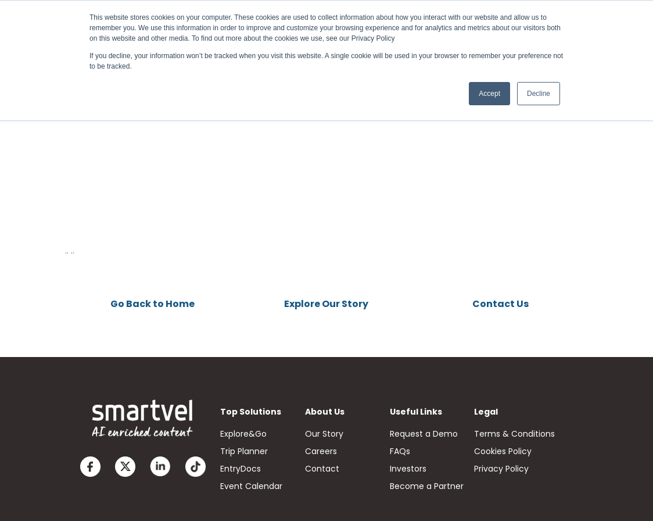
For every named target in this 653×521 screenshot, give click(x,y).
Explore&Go (243, 434)
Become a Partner (427, 486)
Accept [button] (489, 94)
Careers (321, 451)
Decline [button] (538, 94)
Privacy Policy (501, 468)
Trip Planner (244, 451)
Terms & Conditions (514, 434)
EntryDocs (240, 468)
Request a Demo (424, 434)
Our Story (324, 434)
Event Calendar (251, 486)
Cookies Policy (503, 451)
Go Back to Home (152, 304)
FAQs (400, 451)
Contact (322, 468)
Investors (408, 468)
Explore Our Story (326, 304)
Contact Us (500, 304)
